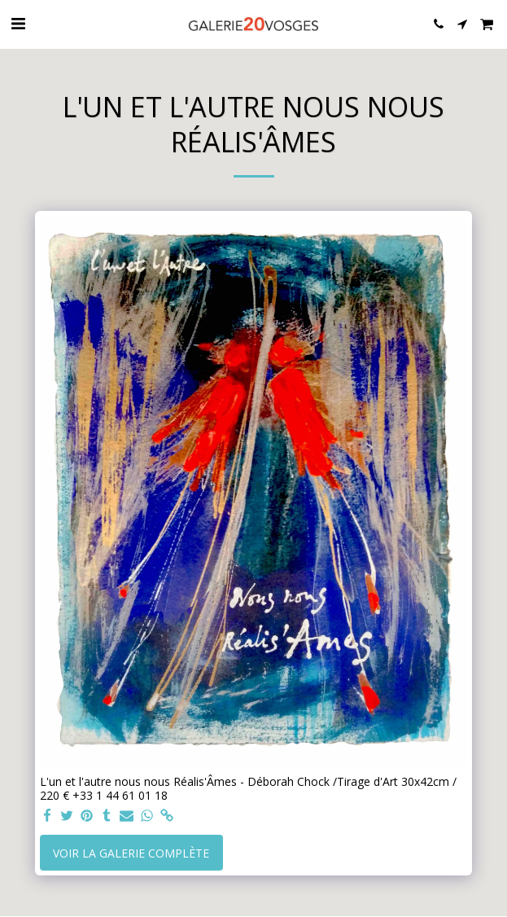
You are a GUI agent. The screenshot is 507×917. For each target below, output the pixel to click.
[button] (18, 23)
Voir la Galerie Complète (131, 853)
